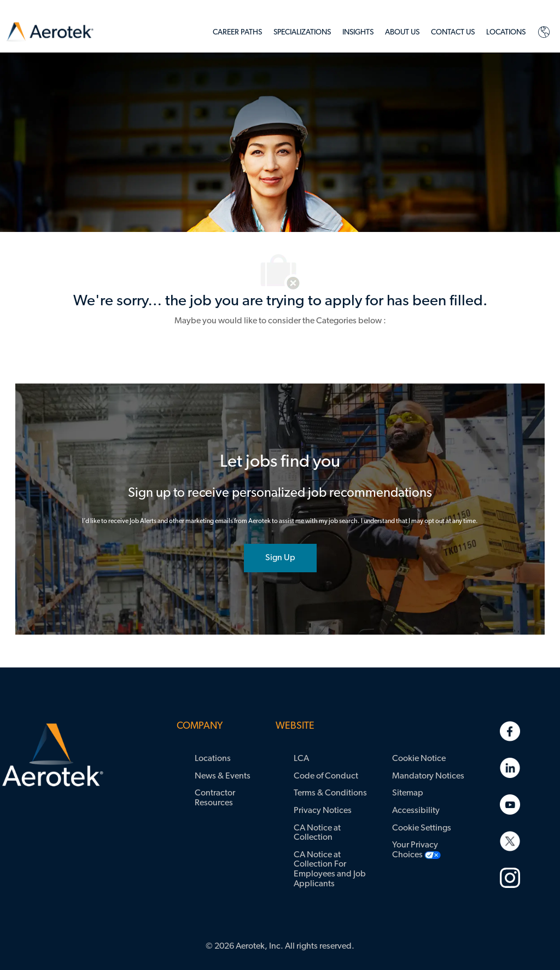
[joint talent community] (280, 558)
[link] (49, 32)
